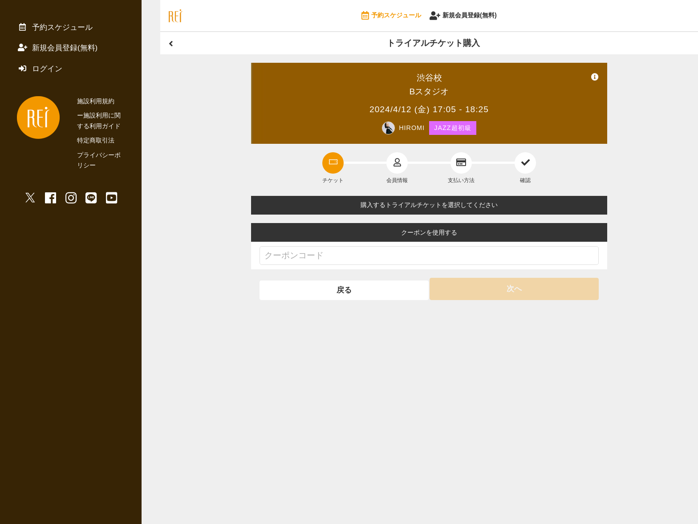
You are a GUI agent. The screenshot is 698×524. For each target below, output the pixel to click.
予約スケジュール (391, 16)
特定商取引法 (95, 145)
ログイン (41, 72)
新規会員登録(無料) (463, 16)
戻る (343, 288)
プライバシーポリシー (108, 159)
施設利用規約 (95, 106)
